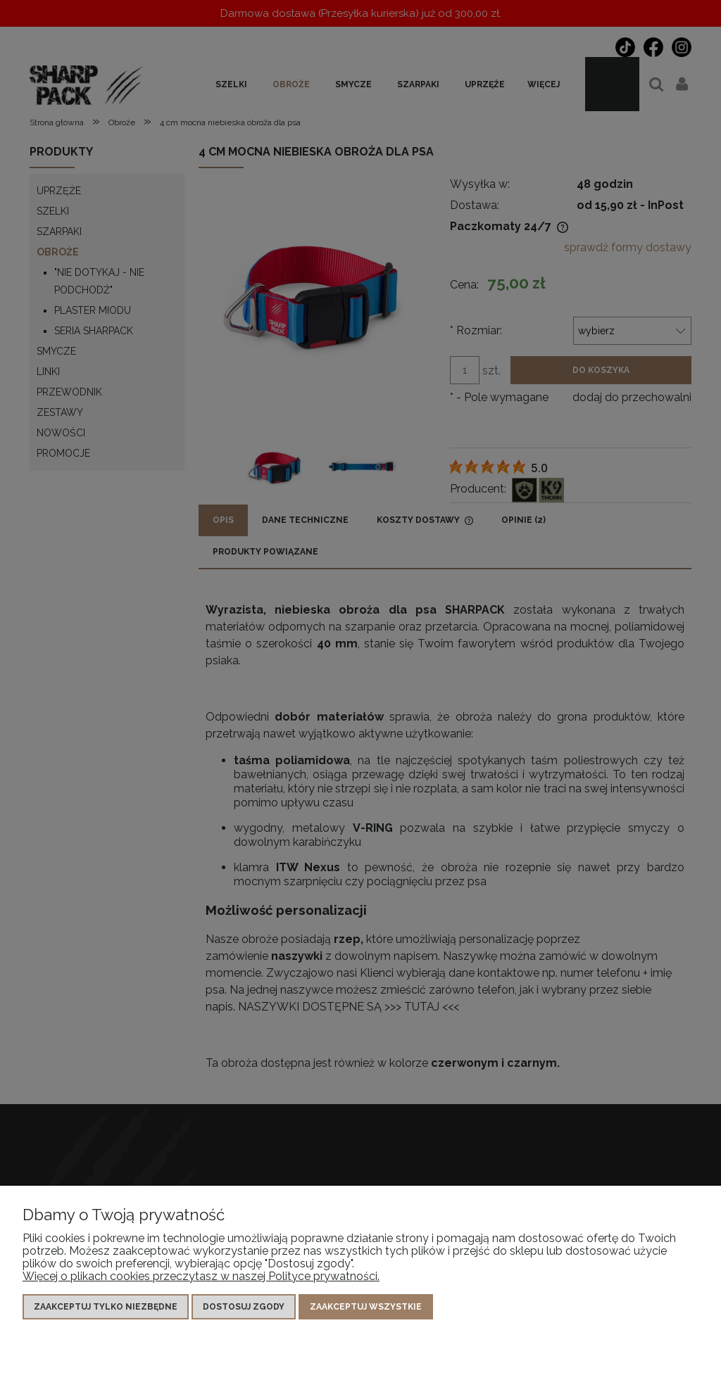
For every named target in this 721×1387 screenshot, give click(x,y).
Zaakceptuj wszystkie (366, 1307)
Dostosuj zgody (243, 1307)
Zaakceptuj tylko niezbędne (105, 1307)
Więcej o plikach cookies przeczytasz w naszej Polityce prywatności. (201, 1276)
